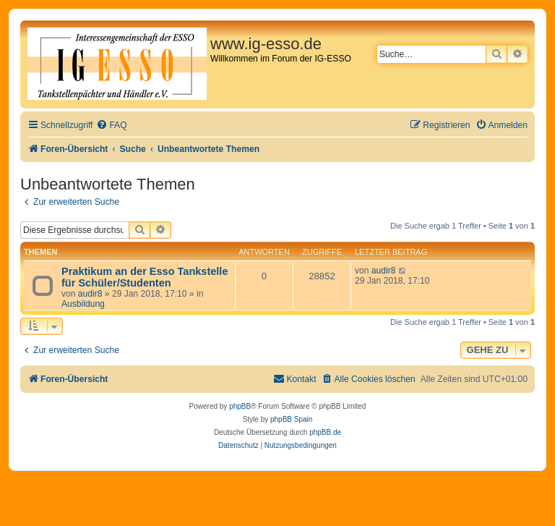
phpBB (240, 406)
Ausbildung (83, 304)
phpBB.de (325, 432)
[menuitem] (111, 125)
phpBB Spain (291, 419)
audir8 (90, 294)
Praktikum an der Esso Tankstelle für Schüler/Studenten (144, 277)
